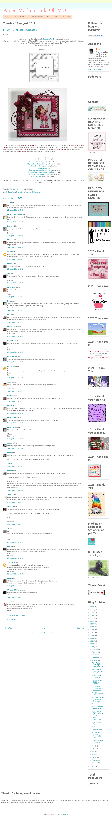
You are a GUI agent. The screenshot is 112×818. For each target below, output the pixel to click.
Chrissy (10, 470)
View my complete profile (96, 69)
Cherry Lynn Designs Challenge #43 (39, 170)
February (95, 760)
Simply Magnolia (36, 176)
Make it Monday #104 (44, 168)
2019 (92, 627)
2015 (92, 638)
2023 (92, 615)
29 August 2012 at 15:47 (15, 542)
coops (9, 382)
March (94, 757)
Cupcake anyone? (98, 704)
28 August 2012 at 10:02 (15, 297)
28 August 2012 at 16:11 (15, 439)
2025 (92, 610)
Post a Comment (10, 619)
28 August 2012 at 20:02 (15, 466)
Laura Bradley (12, 356)
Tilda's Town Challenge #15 (39, 166)
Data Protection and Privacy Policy (58, 17)
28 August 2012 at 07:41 (15, 222)
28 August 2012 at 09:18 (15, 283)
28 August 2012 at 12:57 (15, 352)
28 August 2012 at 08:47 (15, 259)
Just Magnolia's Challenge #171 (38, 162)
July (93, 746)
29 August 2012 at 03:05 (15, 490)
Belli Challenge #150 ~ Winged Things (97, 713)
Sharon (9, 240)
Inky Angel (11, 366)
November (95, 652)
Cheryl (9, 453)
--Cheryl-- (10, 463)
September (96, 658)
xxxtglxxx (10, 506)
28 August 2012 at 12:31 (15, 322)
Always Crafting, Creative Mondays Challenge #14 (42, 172)
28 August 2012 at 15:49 (15, 423)
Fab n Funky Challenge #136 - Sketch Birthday (98, 664)
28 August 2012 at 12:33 (15, 336)
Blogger (65, 814)
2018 (92, 629)
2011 (92, 766)
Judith (9, 202)
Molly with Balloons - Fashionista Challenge (98, 699)
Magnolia (28, 192)
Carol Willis (11, 287)
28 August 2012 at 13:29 (15, 362)
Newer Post (8, 628)
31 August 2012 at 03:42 (15, 597)
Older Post (80, 628)
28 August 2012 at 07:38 (15, 210)
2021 (92, 621)
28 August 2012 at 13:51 (15, 391)
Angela (9, 443)
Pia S (9, 315)
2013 (92, 644)
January (95, 763)
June (94, 749)
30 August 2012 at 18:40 (15, 574)
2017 (92, 632)
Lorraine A (10, 340)
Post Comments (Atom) (48, 633)
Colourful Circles (97, 729)
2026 (92, 607)
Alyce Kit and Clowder (15, 214)
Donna (9, 546)
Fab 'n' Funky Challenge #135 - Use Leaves (98, 688)
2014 (92, 641)
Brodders (10, 396)
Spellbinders (36, 192)
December (95, 649)
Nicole (9, 405)
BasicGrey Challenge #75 (39, 160)
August (94, 660)
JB (8, 528)
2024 (92, 612)
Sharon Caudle (12, 326)
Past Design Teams (19, 17)
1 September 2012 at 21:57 (16, 615)
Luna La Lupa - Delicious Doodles (97, 682)
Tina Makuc (11, 562)
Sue (8, 273)
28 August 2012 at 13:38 (15, 377)
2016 (92, 635)
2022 (92, 618)
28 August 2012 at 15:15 (15, 413)
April (93, 754)
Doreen (9, 226)
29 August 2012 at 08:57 (15, 524)
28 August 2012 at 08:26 (15, 236)
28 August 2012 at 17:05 (15, 448)
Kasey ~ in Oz (12, 427)
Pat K (100, 49)
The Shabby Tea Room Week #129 (38, 174)
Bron (9, 578)
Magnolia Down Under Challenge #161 (38, 164)
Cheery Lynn (20, 192)
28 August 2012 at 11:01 (15, 310)
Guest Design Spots (36, 17)
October (95, 655)
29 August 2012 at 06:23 (15, 502)
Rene (9, 301)
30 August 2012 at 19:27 (15, 586)
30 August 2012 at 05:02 (15, 558)
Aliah (93, 727)
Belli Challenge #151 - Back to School (97, 671)
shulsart (10, 252)
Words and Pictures (14, 590)
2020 (92, 624)
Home (7, 17)
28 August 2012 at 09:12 (15, 269)
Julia (9, 602)
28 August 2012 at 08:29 (15, 247)
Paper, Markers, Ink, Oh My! (35, 10)
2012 (92, 647)
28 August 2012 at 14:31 (15, 401)
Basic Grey (11, 192)
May (93, 751)
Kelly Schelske (12, 417)
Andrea (9, 495)
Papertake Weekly (49, 39)
